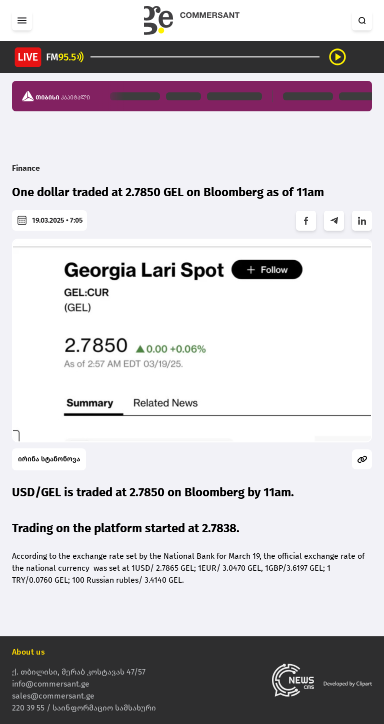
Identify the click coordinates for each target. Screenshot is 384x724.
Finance (26, 168)
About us (28, 652)
